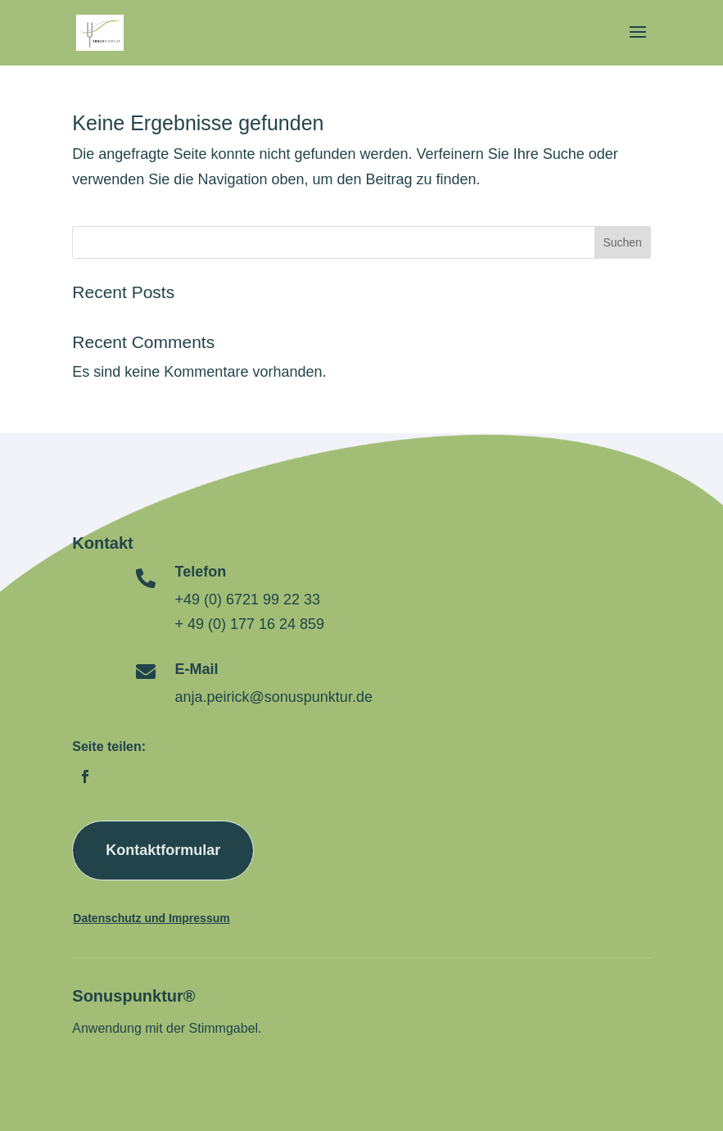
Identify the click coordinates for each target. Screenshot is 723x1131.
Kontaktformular (163, 850)
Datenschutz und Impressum (151, 918)
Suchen (622, 242)
